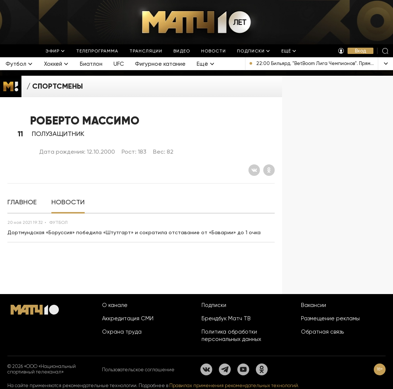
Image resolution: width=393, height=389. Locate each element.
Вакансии (313, 305)
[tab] (22, 202)
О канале (115, 305)
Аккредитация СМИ (127, 318)
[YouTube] (243, 369)
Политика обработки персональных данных (231, 335)
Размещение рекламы (330, 318)
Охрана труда (122, 331)
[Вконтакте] (254, 170)
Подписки (213, 305)
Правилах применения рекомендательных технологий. (234, 385)
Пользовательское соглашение (138, 369)
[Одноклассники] (269, 170)
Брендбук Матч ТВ (226, 318)
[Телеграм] (225, 369)
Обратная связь (322, 331)
